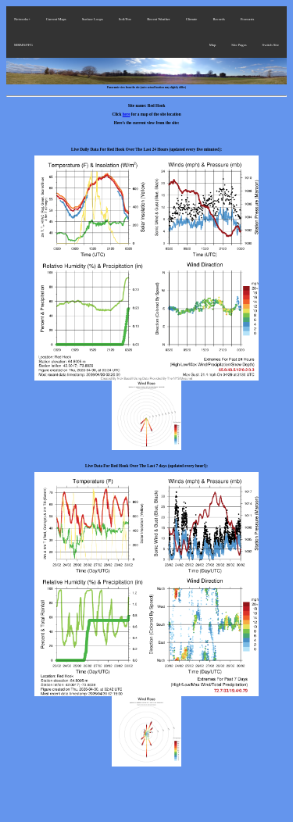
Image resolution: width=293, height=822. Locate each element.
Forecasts (248, 19)
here (126, 114)
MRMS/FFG (23, 45)
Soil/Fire (125, 19)
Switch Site (271, 45)
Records (218, 19)
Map (212, 45)
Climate (192, 19)
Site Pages (238, 45)
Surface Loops (92, 19)
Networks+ (22, 19)
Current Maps (56, 19)
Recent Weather (158, 19)
